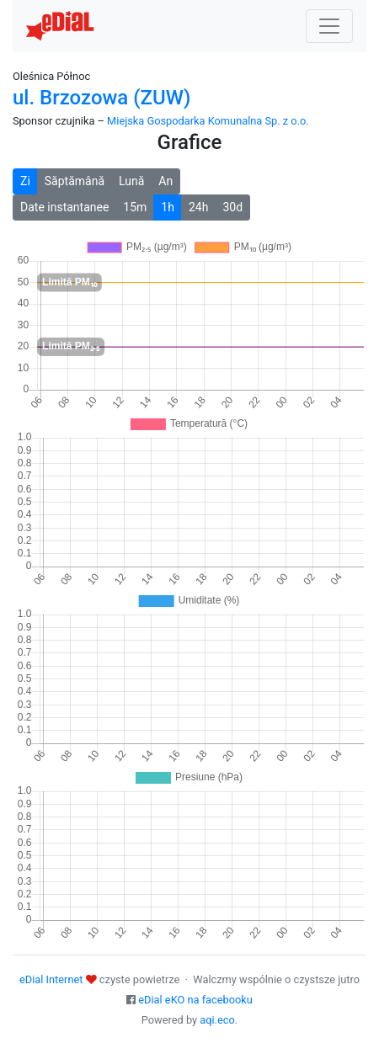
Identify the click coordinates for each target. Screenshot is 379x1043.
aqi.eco (217, 1020)
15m (135, 207)
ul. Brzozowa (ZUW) (101, 97)
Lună (131, 181)
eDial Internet (51, 979)
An (165, 181)
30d (232, 207)
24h (198, 207)
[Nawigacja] (329, 26)
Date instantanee (64, 207)
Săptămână (74, 181)
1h (167, 207)
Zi (25, 181)
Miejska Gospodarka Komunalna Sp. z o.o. (208, 120)
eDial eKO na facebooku (195, 999)
